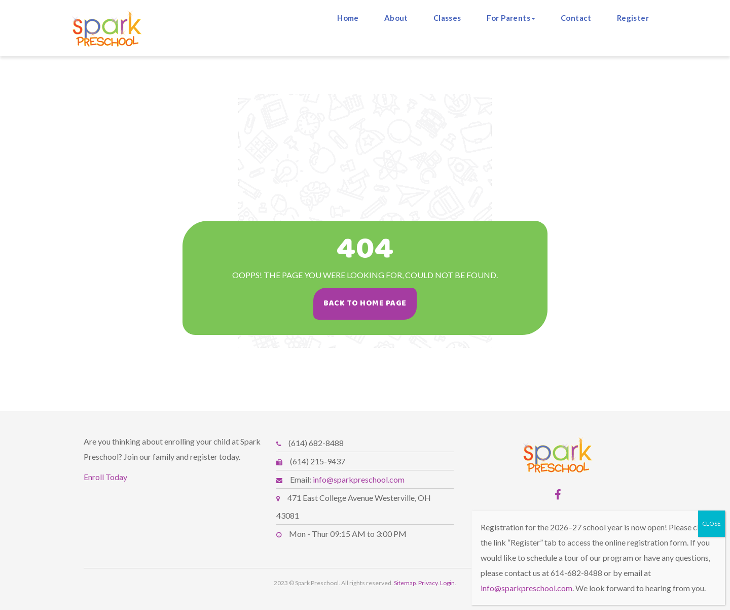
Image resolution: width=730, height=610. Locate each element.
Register (633, 17)
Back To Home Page (368, 303)
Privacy (427, 583)
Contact (576, 17)
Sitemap (405, 583)
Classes (447, 17)
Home (348, 17)
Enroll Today (105, 477)
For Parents (511, 17)
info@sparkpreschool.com (359, 479)
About (396, 17)
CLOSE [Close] (711, 523)
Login (447, 583)
